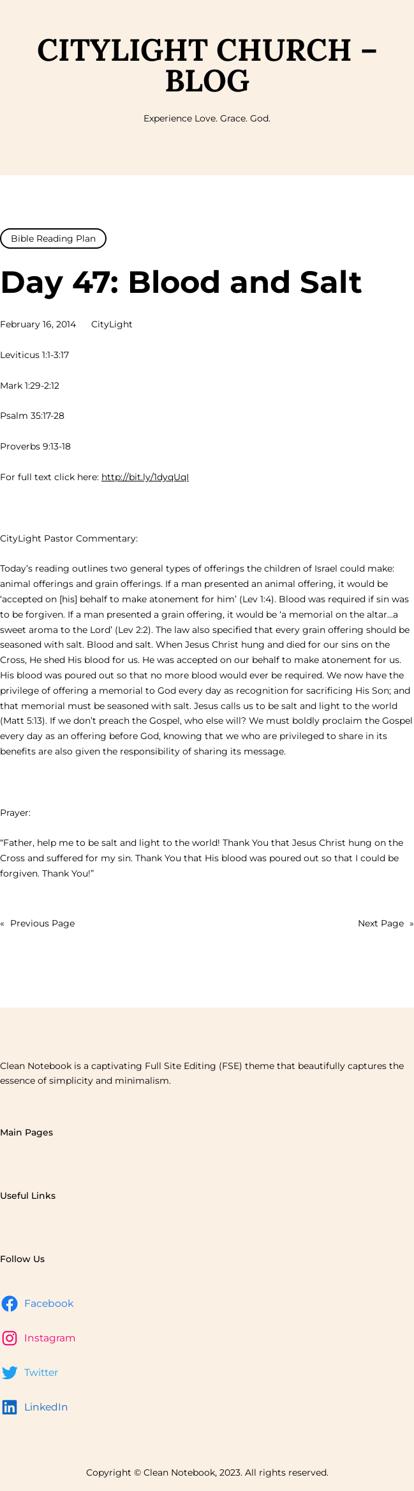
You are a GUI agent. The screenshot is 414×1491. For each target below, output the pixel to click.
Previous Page (37, 924)
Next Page (386, 924)
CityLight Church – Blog (207, 65)
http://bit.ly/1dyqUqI (145, 477)
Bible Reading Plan (53, 238)
